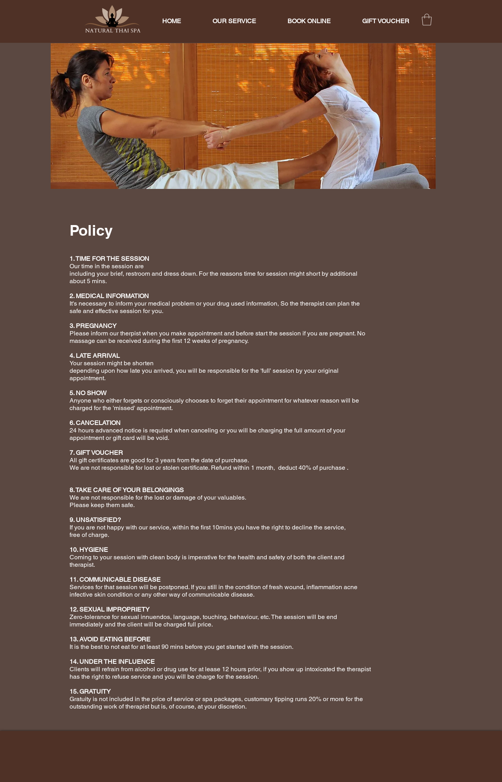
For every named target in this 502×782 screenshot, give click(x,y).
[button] (427, 20)
